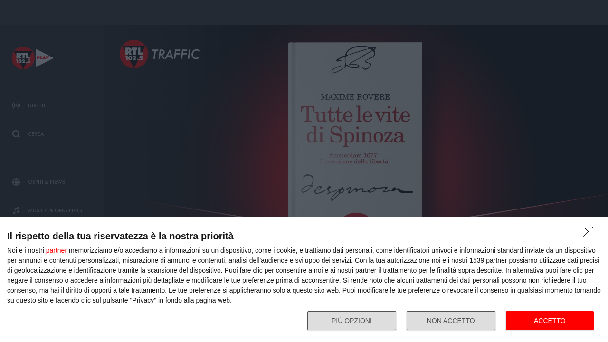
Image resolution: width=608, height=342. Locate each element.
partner (56, 250)
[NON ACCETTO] (590, 234)
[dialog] (304, 279)
